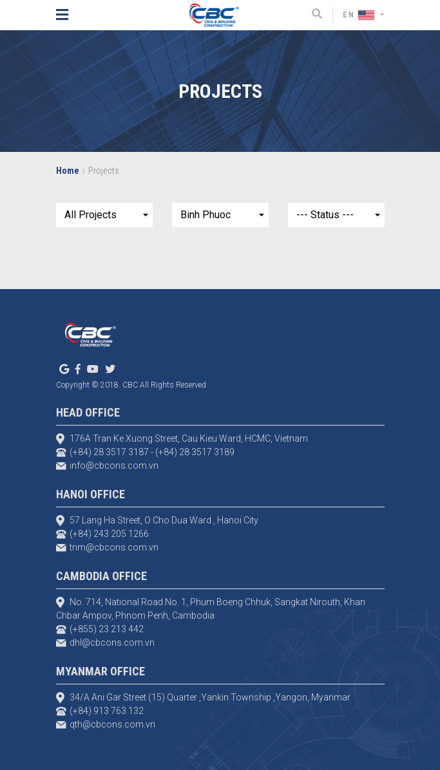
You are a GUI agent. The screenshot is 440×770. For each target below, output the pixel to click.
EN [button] (360, 14)
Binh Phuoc (205, 215)
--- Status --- (325, 215)
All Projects (90, 215)
